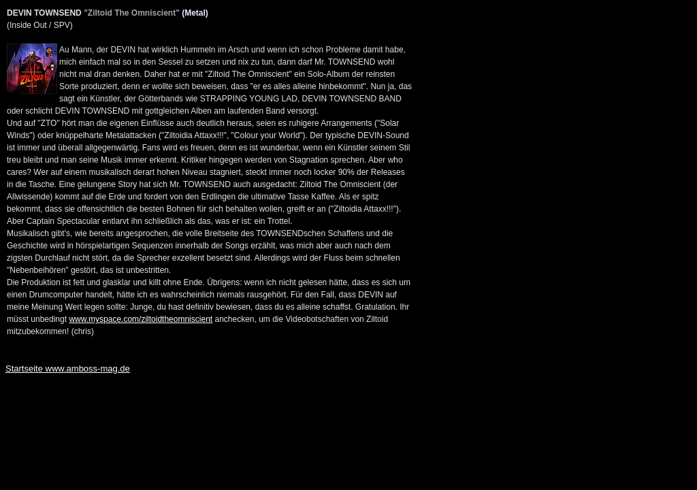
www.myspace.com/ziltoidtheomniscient (140, 319)
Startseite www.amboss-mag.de (67, 368)
